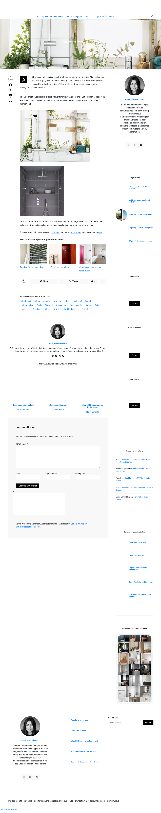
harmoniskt (28, 305)
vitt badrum (70, 309)
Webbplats (80, 473)
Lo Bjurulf (55, 232)
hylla (40, 305)
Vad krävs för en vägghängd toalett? (139, 201)
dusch (68, 301)
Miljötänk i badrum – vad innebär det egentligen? (135, 296)
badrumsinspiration (31, 301)
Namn (19, 473)
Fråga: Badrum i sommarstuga (140, 214)
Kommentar (21, 444)
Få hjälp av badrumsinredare (50, 16)
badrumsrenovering (52, 301)
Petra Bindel (76, 232)
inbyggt (49, 305)
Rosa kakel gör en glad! (23, 405)
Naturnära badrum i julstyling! (134, 348)
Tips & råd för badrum (105, 16)
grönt (88, 301)
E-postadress (51, 473)
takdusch (38, 309)
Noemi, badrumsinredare (58, 344)
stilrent (26, 309)
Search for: (113, 720)
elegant (78, 301)
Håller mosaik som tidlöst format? (138, 188)
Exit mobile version (8, 811)
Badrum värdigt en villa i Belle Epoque (140, 595)
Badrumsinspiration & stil (78, 16)
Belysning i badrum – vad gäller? (141, 228)
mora (89, 305)
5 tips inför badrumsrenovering (140, 241)
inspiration (61, 305)
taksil (48, 309)
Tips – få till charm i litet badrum (141, 582)
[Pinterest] (134, 145)
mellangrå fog (77, 305)
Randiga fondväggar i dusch (32, 267)
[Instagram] (128, 145)
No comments (80, 47)
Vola (100, 232)
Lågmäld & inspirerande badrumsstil (92, 406)
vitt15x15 (83, 309)
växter (58, 309)
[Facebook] (141, 145)
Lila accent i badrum (58, 405)
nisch (98, 305)
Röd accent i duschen (59, 267)
